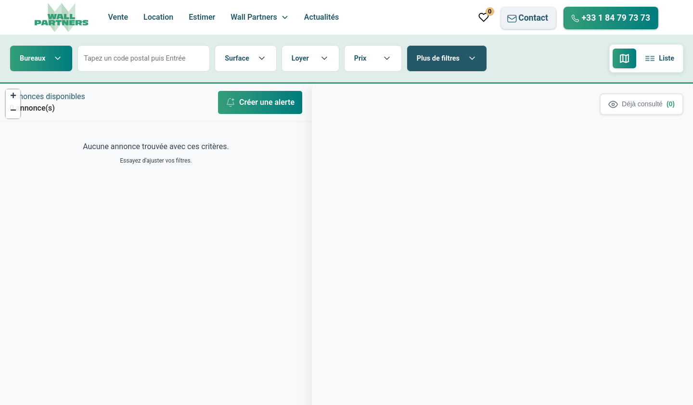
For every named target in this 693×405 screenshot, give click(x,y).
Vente (118, 17)
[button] (259, 17)
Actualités (321, 17)
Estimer (202, 17)
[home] (62, 17)
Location (158, 17)
